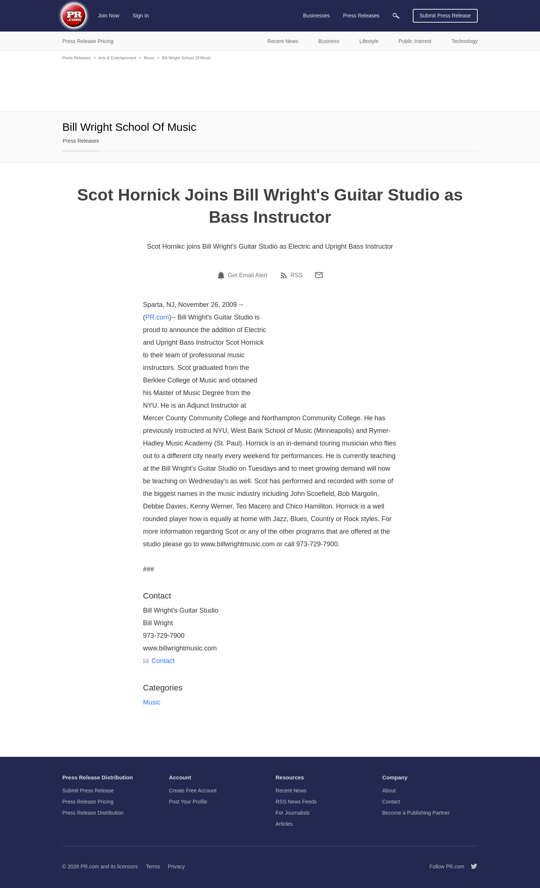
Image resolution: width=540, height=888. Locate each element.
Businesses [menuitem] (316, 16)
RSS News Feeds (296, 802)
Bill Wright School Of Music (186, 58)
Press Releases (76, 58)
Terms (153, 866)
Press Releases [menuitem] (361, 16)
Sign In (141, 16)
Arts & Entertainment (117, 58)
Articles (284, 824)
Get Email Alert (247, 275)
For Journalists (293, 813)
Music (149, 58)
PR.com (157, 317)
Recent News (291, 790)
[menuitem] (396, 16)
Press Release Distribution (93, 813)
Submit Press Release (445, 16)
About (389, 790)
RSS (296, 275)
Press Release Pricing (87, 802)
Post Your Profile (188, 802)
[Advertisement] (270, 85)
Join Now (108, 16)
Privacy (176, 866)
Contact (159, 661)
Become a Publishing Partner (416, 813)
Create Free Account (193, 790)
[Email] (319, 275)
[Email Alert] (222, 275)
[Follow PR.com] (471, 866)
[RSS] (284, 275)
